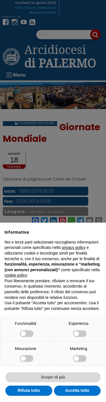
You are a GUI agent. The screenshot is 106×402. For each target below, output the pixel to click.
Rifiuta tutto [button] (29, 390)
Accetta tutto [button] (77, 390)
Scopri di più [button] (53, 377)
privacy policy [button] (73, 247)
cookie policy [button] (16, 275)
